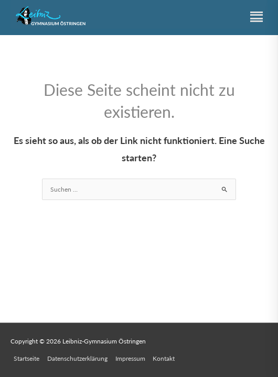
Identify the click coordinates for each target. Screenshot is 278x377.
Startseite (26, 358)
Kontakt (164, 358)
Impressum (130, 358)
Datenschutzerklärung (77, 358)
